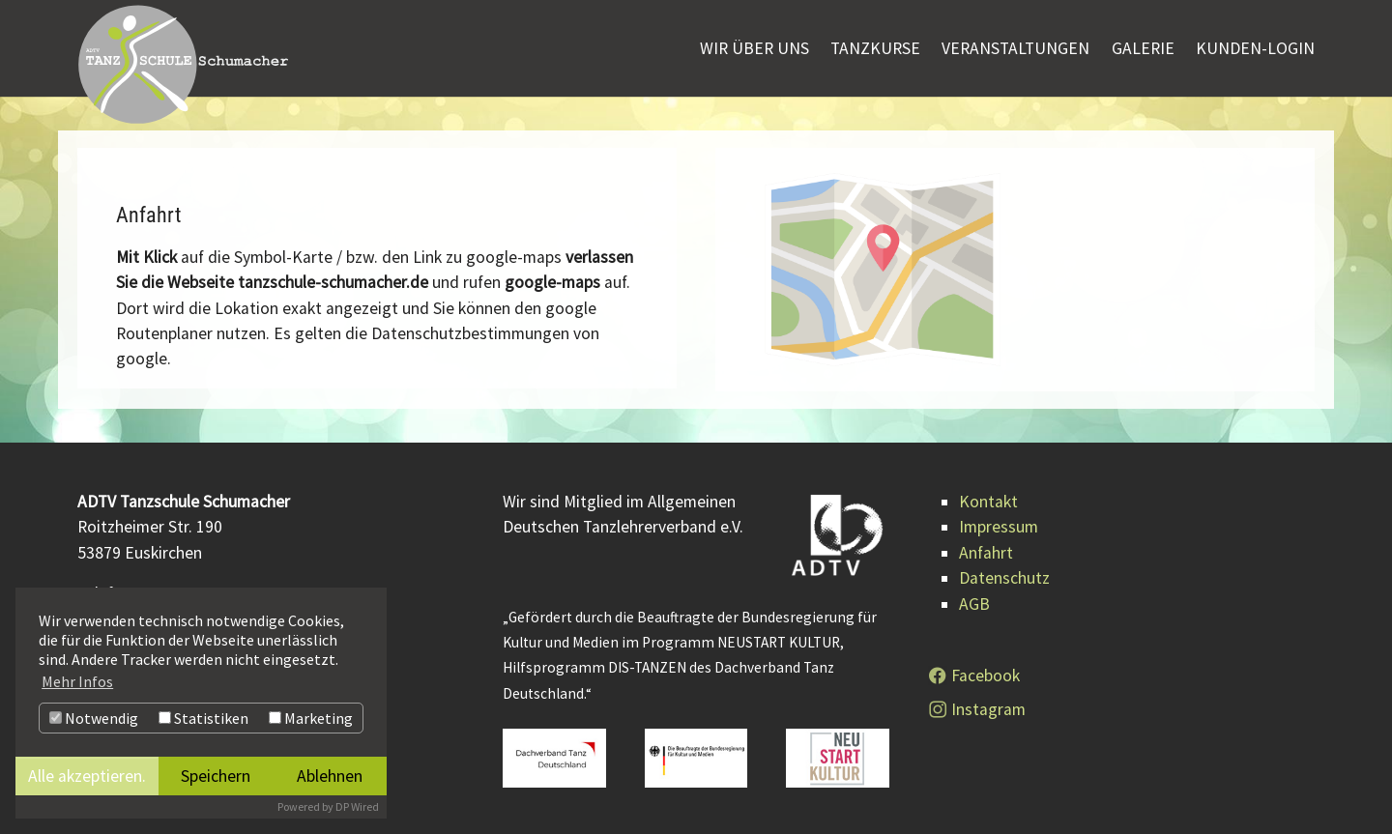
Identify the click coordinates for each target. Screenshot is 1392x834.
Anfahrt (986, 552)
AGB (974, 604)
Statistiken (203, 718)
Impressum (998, 526)
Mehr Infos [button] (77, 681)
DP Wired (357, 806)
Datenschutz (1004, 578)
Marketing (311, 718)
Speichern (215, 776)
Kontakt (988, 501)
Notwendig (93, 718)
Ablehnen (329, 776)
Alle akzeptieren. (87, 776)
